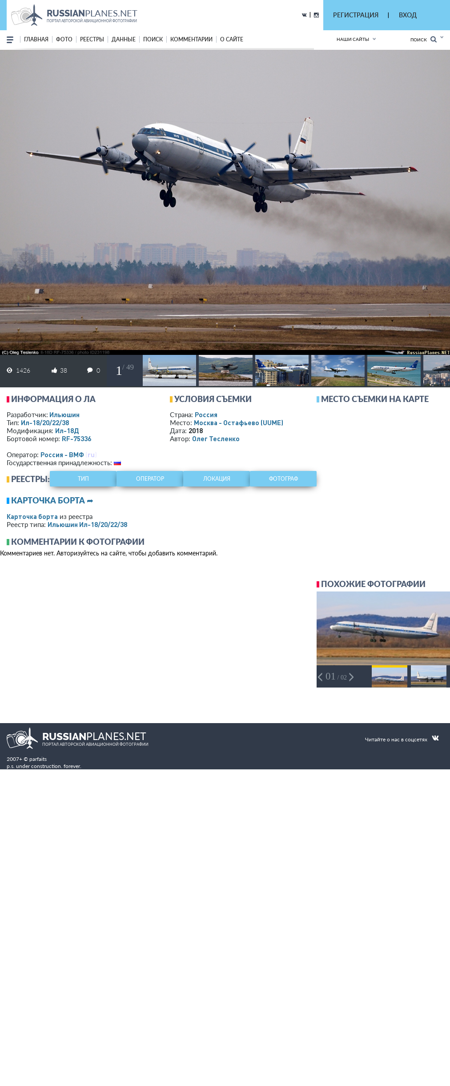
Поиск (423, 39)
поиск (153, 39)
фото (64, 39)
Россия (206, 414)
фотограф (283, 478)
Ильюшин (64, 414)
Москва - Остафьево (238, 422)
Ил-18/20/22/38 (45, 422)
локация (216, 478)
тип (83, 478)
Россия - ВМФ (62, 454)
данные (124, 39)
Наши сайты (353, 39)
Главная (36, 39)
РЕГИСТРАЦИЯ (355, 15)
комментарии (191, 39)
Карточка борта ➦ (52, 500)
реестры (92, 39)
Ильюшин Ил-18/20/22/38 (87, 524)
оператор (150, 478)
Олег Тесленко (216, 438)
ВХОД (408, 15)
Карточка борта (32, 516)
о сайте (231, 39)
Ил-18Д (67, 430)
